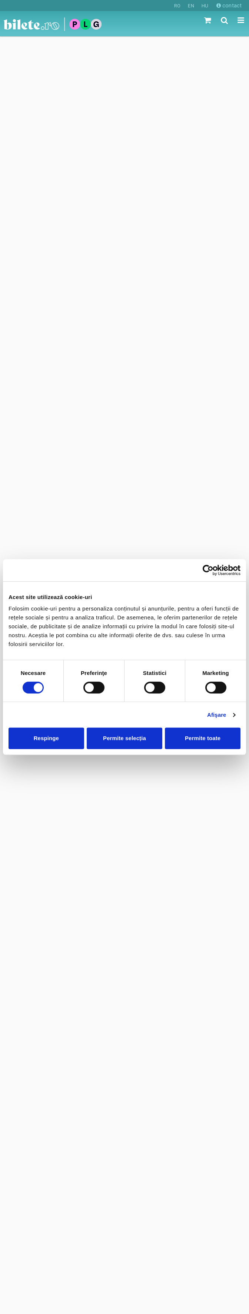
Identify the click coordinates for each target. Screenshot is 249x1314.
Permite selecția (124, 738)
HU (205, 6)
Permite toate (202, 738)
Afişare (216, 715)
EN (191, 6)
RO (177, 6)
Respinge (46, 738)
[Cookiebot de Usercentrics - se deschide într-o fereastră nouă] (208, 570)
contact (229, 6)
